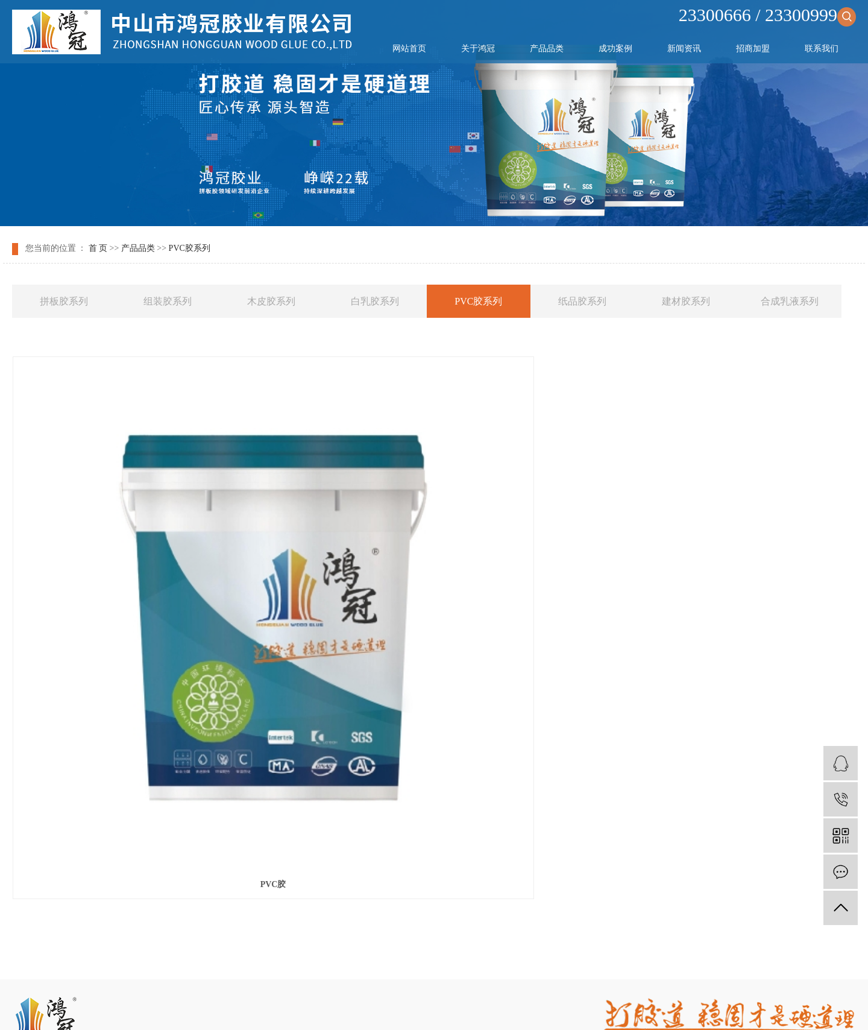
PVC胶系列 (189, 248)
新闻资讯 (684, 48)
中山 (411, 1007)
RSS (420, 962)
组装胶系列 (167, 301)
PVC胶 (144, 626)
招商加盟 (753, 48)
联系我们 (821, 48)
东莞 (544, 1007)
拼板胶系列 (64, 301)
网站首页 (409, 48)
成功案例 (615, 48)
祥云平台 (461, 992)
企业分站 (351, 962)
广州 (487, 1007)
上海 (449, 1007)
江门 (563, 1007)
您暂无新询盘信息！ (496, 962)
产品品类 (547, 48)
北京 (468, 1007)
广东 (525, 1007)
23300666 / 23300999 (767, 15)
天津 (392, 1007)
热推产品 (313, 1007)
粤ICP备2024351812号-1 (353, 992)
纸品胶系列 (582, 301)
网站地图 (390, 962)
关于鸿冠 (478, 48)
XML (443, 962)
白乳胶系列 (375, 301)
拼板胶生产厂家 (591, 977)
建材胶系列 (686, 301)
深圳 (506, 1007)
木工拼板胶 (538, 977)
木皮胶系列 (271, 301)
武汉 (430, 1007)
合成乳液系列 (790, 301)
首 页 (98, 248)
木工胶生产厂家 (485, 977)
